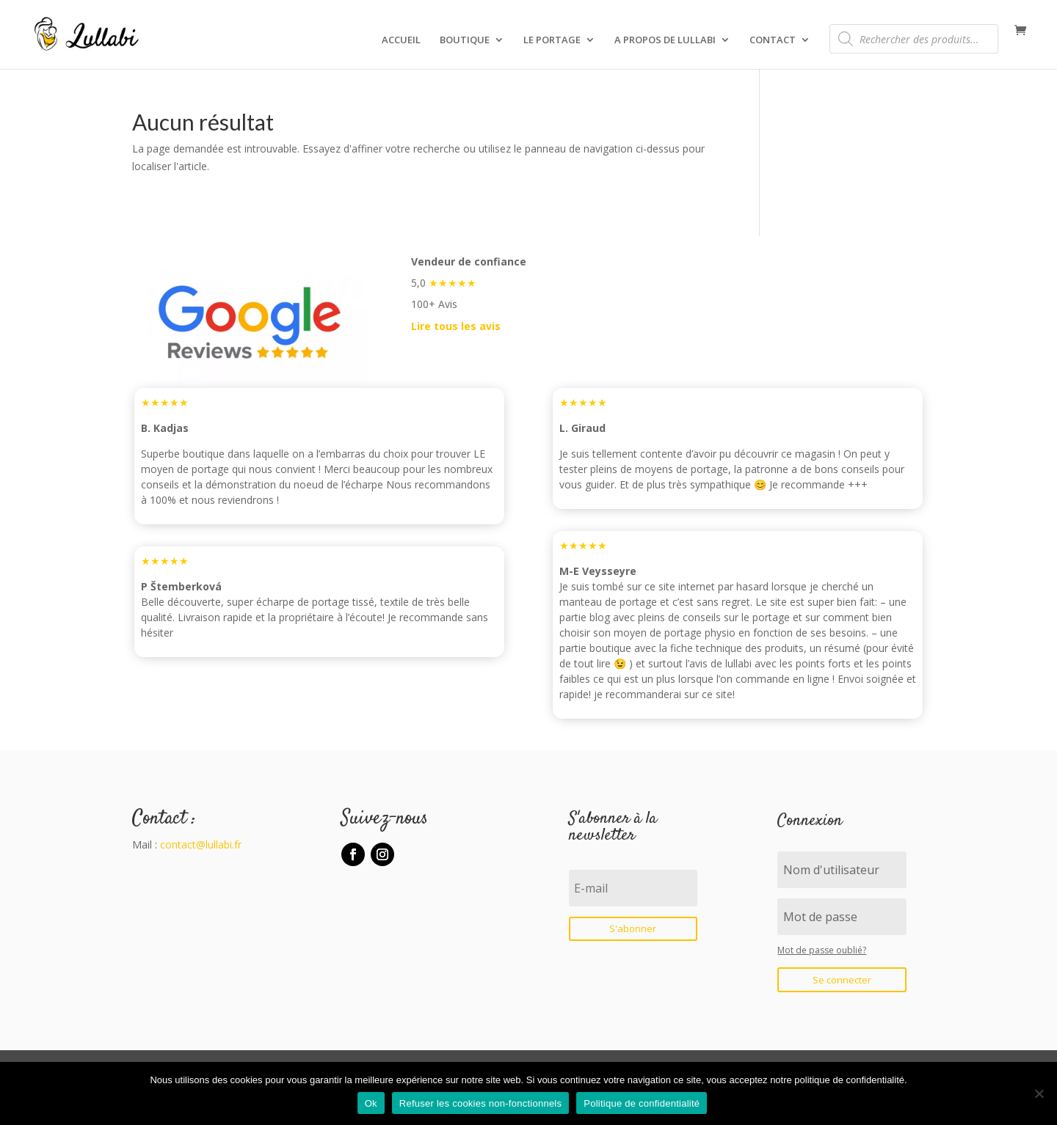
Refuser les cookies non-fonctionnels (480, 1103)
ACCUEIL (401, 40)
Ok (371, 1103)
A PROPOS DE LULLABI (665, 40)
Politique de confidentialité (642, 1103)
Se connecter (842, 979)
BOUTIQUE (465, 40)
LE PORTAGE (552, 40)
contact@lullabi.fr (200, 844)
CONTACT (772, 40)
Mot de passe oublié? (821, 950)
